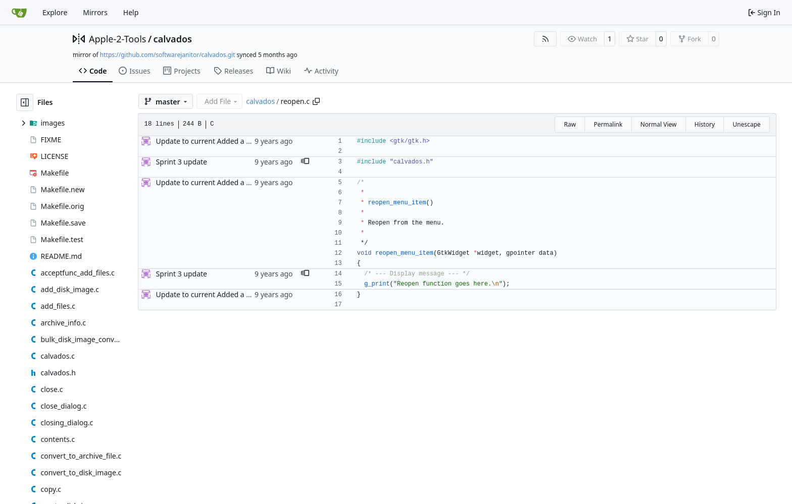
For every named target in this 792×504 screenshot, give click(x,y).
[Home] (19, 13)
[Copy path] (316, 101)
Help (131, 12)
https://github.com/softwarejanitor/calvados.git (167, 54)
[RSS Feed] (545, 38)
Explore (54, 12)
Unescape (746, 124)
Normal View (658, 124)
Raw (570, 124)
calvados (173, 39)
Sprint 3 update (181, 161)
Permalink (607, 124)
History (705, 124)
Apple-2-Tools (117, 39)
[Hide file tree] (24, 102)
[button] (305, 162)
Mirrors (95, 12)
